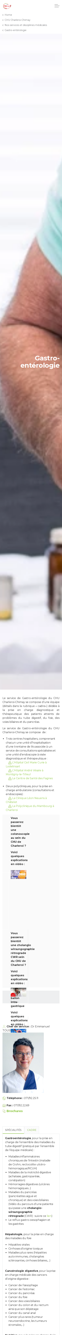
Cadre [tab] (31, 1130)
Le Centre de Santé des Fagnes (32, 778)
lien (49, 1216)
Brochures (12, 1111)
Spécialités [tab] (13, 1130)
